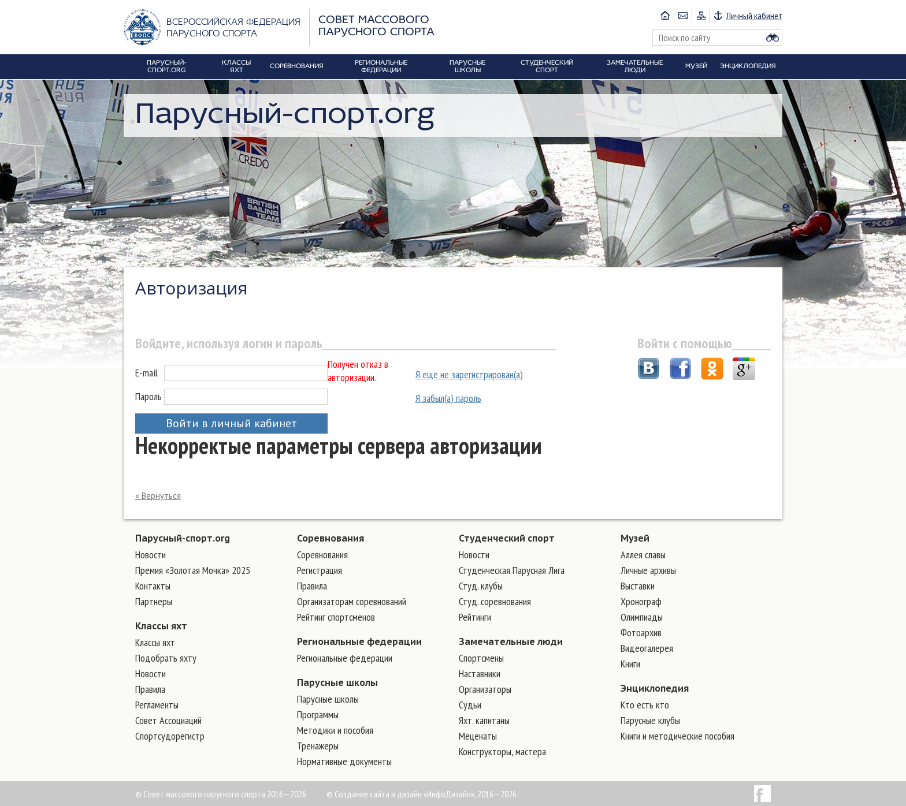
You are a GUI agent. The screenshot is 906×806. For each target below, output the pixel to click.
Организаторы (485, 689)
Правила (150, 689)
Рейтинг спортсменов (336, 617)
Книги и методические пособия (677, 735)
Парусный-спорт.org (182, 538)
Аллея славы (643, 554)
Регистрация (319, 570)
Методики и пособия (335, 730)
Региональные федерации (359, 641)
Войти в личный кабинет (231, 423)
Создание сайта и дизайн (378, 794)
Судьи (470, 704)
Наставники (479, 673)
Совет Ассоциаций (168, 720)
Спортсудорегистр (170, 735)
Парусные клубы (650, 720)
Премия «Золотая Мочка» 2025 (192, 570)
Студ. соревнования (495, 601)
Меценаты (478, 735)
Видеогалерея (647, 648)
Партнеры (153, 601)
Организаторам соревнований (351, 601)
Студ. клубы (481, 585)
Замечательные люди (511, 641)
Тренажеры (318, 745)
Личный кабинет (754, 15)
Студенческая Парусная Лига (512, 570)
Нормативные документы (344, 761)
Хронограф (641, 601)
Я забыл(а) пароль (448, 398)
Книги (630, 663)
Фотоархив (641, 632)
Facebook (762, 793)
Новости (150, 554)
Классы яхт (161, 626)
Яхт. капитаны (484, 720)
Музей (635, 538)
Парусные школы (337, 682)
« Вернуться (158, 495)
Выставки (638, 585)
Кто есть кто (645, 704)
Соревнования (330, 538)
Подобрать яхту (165, 658)
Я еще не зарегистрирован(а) (469, 374)
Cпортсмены (481, 658)
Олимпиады (642, 617)
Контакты (152, 585)
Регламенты (157, 704)
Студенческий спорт (507, 538)
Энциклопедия (655, 688)
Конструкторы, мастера (502, 751)
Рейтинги (475, 617)
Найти (772, 37)
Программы (318, 714)
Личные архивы (648, 570)
